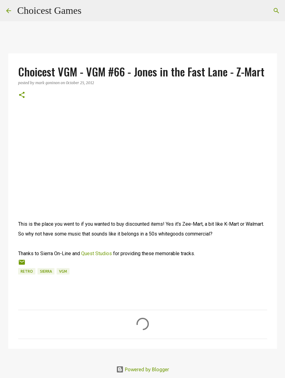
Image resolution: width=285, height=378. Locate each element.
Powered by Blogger (142, 369)
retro (27, 271)
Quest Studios (96, 253)
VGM (63, 271)
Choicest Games (49, 10)
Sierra (46, 271)
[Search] (90, 10)
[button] (22, 95)
